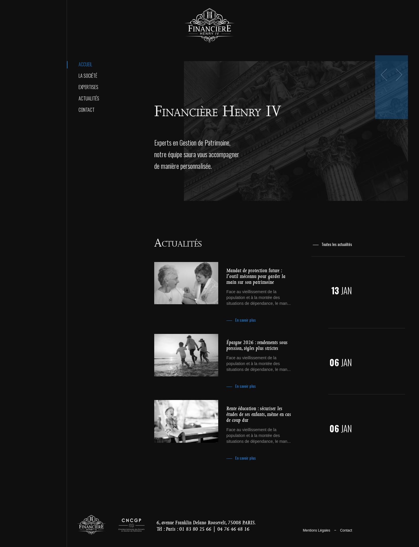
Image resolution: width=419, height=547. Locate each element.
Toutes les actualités (337, 244)
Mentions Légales (316, 530)
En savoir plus (245, 320)
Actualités (89, 98)
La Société (88, 75)
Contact (87, 110)
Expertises (88, 87)
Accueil (85, 64)
